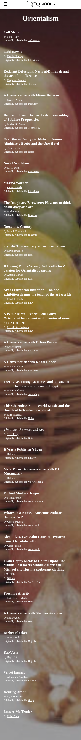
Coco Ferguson (15, 521)
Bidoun (11, 453)
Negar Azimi (13, 617)
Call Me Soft (13, 32)
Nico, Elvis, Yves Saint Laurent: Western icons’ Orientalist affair (34, 539)
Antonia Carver (15, 274)
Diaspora (32, 215)
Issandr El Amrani (16, 231)
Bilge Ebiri (12, 657)
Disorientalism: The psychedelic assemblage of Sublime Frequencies (37, 117)
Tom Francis (13, 148)
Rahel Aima (13, 716)
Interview (33, 103)
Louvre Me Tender (18, 712)
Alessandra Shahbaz (17, 676)
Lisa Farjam (13, 167)
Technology (34, 127)
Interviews (33, 60)
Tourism (32, 83)
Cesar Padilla (14, 545)
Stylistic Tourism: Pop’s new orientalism (34, 246)
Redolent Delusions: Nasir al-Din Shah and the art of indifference (36, 73)
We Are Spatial (35, 481)
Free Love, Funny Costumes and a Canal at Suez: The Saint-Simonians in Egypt (37, 384)
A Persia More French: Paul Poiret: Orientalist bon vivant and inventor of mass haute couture (37, 318)
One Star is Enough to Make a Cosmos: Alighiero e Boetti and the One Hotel (34, 141)
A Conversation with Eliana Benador (32, 95)
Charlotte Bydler (15, 298)
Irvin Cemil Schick (17, 597)
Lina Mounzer (14, 414)
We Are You (34, 581)
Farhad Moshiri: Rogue (22, 493)
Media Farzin (14, 211)
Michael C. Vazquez (17, 124)
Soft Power (34, 40)
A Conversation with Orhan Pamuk (31, 342)
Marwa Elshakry (15, 390)
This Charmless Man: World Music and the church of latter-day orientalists (37, 408)
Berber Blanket (15, 633)
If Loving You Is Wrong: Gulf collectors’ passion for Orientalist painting (34, 268)
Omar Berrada (14, 187)
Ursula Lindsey (15, 56)
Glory (31, 700)
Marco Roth (13, 637)
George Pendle (14, 99)
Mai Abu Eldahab (16, 366)
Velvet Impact (14, 672)
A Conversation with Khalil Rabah (30, 362)
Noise (31, 151)
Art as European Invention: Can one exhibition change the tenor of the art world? (38, 292)
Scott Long (12, 434)
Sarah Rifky (13, 36)
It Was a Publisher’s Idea (23, 449)
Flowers (32, 680)
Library (32, 457)
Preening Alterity (17, 593)
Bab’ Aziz (11, 652)
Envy (30, 302)
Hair (30, 601)
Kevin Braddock (15, 250)
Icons (31, 254)
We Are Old (34, 525)
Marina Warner (16, 183)
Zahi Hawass (13, 52)
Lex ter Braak (14, 346)
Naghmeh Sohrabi (16, 80)
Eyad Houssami (15, 696)
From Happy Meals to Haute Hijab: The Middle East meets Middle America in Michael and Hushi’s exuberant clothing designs (34, 567)
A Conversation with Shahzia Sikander (33, 613)
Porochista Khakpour (18, 327)
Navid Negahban (16, 163)
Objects (32, 641)
